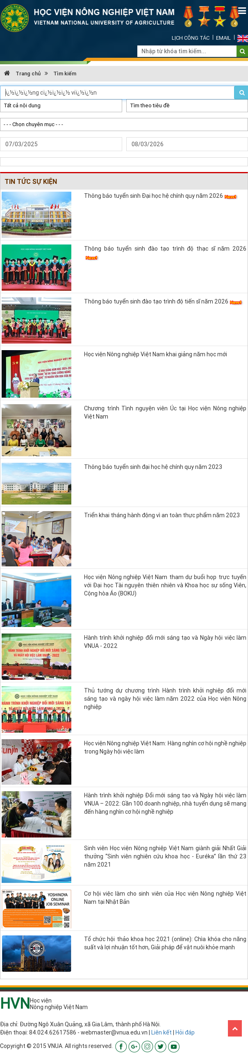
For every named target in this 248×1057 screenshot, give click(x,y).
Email (223, 37)
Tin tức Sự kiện (31, 181)
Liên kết (161, 1032)
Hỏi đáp (185, 1032)
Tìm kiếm (64, 73)
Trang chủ (22, 73)
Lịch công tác (190, 37)
